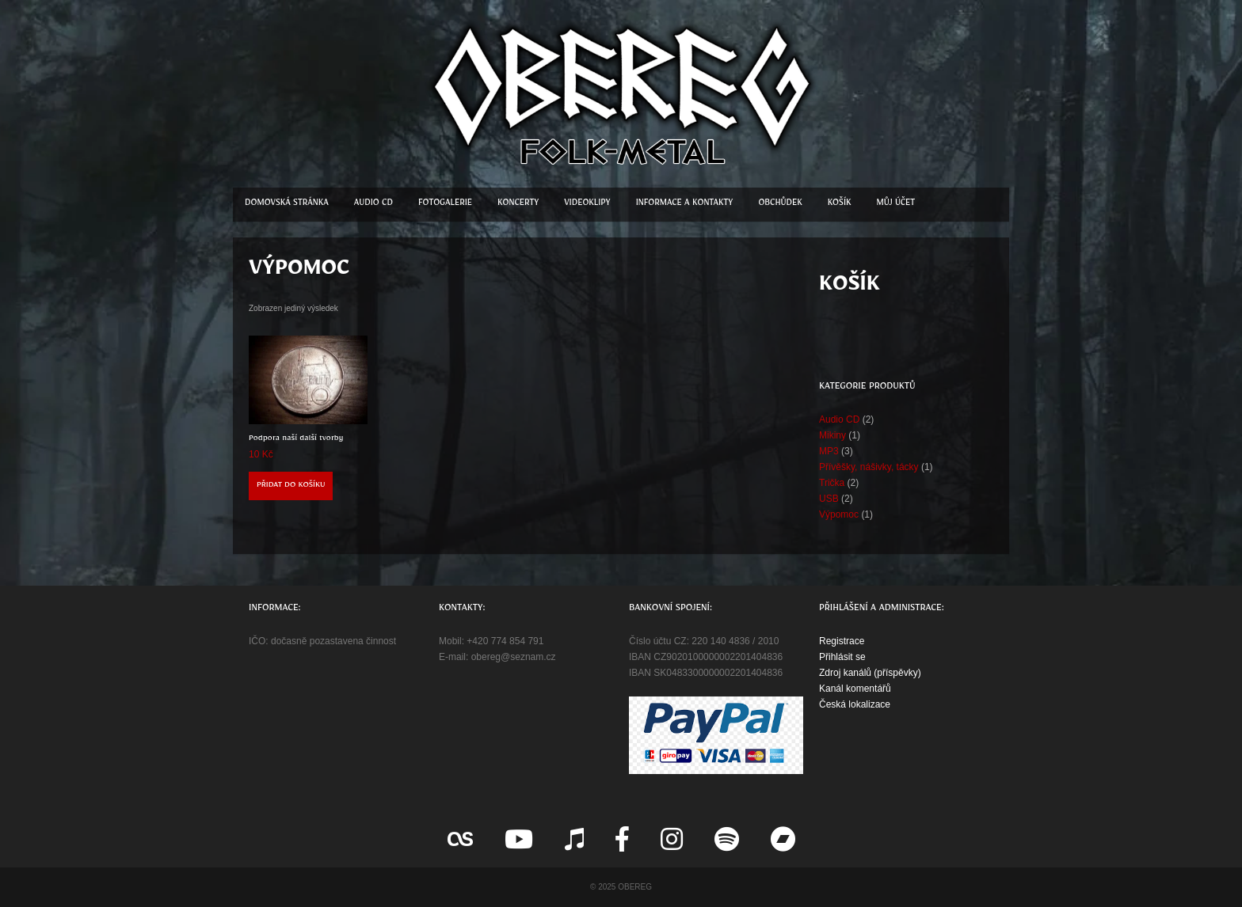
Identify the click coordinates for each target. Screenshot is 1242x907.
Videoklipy (587, 204)
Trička (831, 482)
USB (829, 498)
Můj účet (896, 204)
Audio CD (373, 204)
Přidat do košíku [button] (291, 486)
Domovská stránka (287, 204)
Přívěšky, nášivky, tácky (869, 466)
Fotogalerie (445, 204)
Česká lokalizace (854, 704)
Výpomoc (839, 514)
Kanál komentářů (855, 688)
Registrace (841, 641)
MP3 (829, 451)
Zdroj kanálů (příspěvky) (870, 672)
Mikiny (832, 435)
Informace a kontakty (684, 204)
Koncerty (518, 204)
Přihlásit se (842, 656)
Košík (839, 204)
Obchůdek (780, 204)
